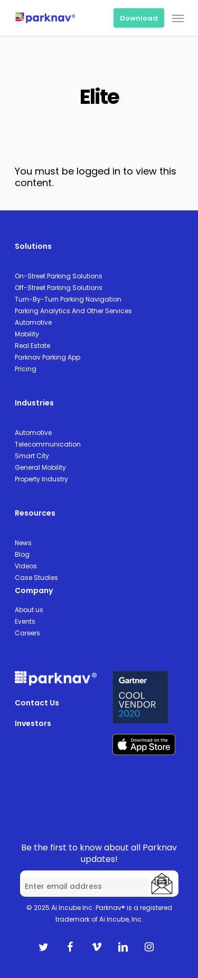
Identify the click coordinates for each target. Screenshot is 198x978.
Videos (26, 565)
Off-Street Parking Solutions (58, 287)
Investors (33, 723)
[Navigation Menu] (178, 18)
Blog (22, 554)
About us (29, 609)
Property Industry (41, 479)
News (23, 542)
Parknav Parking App (47, 357)
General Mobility (40, 467)
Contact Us (37, 703)
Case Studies (36, 577)
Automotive (33, 322)
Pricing (25, 368)
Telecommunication (48, 444)
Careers (27, 632)
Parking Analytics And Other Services (73, 310)
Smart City (32, 455)
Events (25, 621)
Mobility (27, 334)
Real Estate (32, 345)
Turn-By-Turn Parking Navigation (68, 299)
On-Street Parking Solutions (58, 276)
